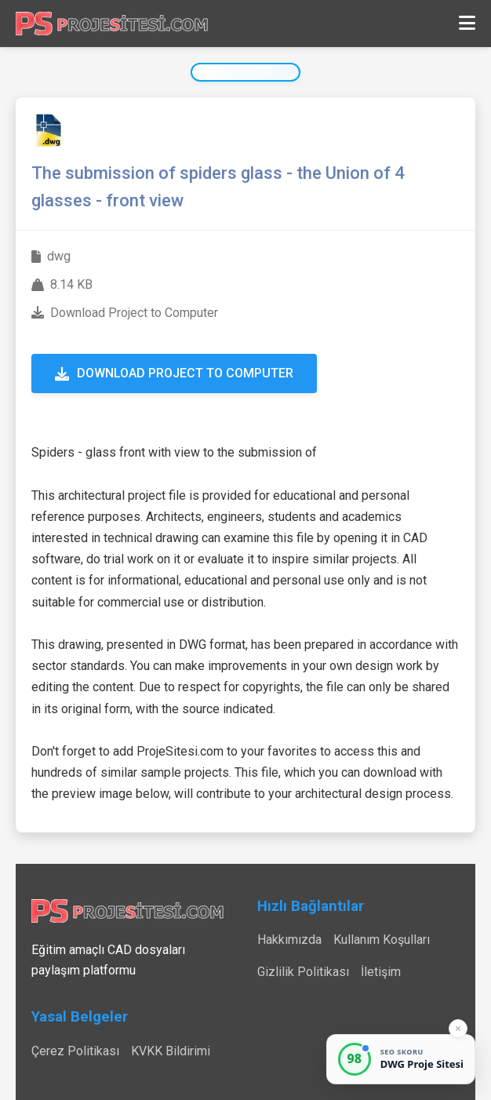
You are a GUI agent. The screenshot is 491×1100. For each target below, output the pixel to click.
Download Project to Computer (174, 373)
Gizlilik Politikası (303, 971)
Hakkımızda (289, 939)
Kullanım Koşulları (381, 939)
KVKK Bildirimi (170, 1051)
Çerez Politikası (75, 1051)
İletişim (381, 971)
